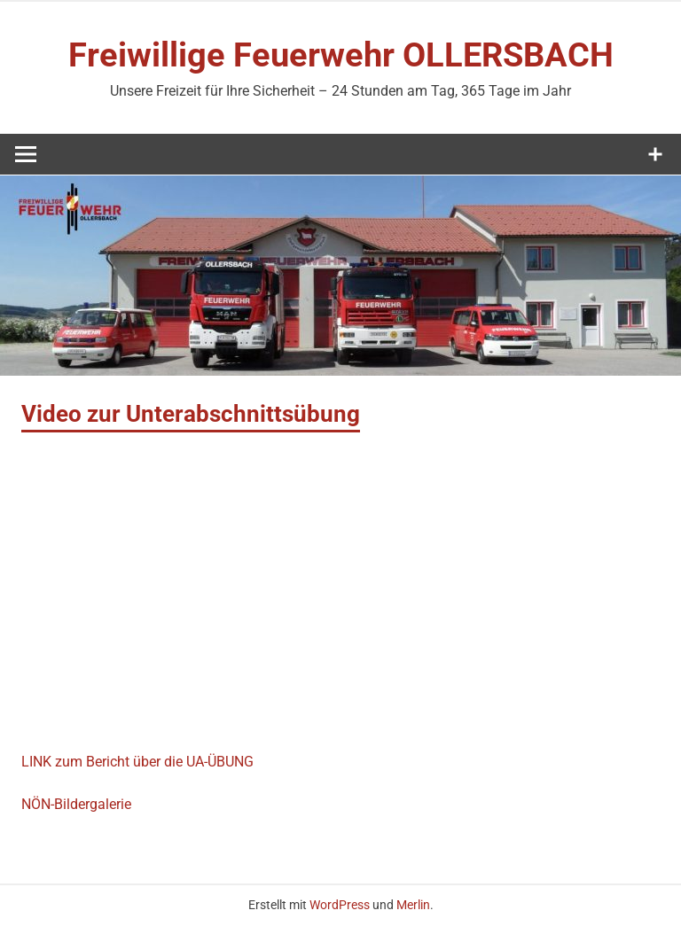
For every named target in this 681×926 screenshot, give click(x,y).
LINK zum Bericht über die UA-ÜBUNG (137, 761)
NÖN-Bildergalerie (76, 804)
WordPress (339, 905)
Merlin (413, 905)
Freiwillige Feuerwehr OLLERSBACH (341, 54)
